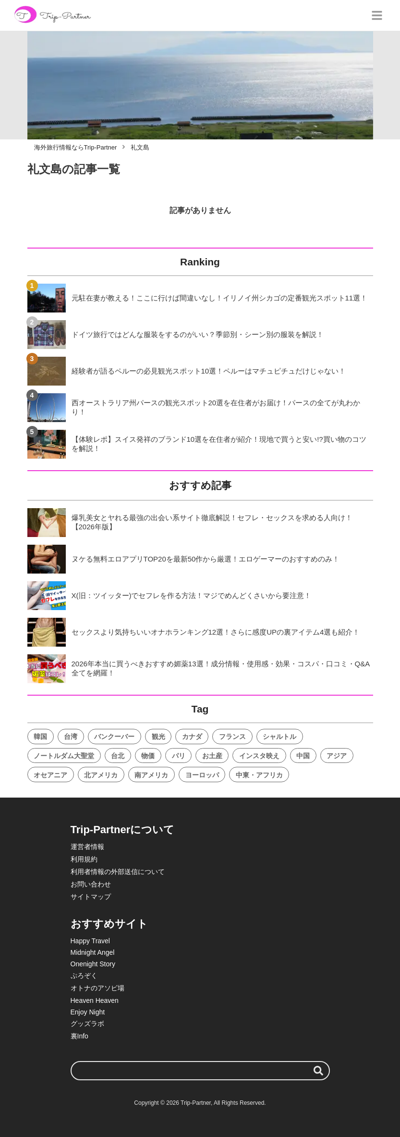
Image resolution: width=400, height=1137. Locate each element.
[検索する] (318, 1070)
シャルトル (279, 736)
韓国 (40, 736)
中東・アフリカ (259, 775)
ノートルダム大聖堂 (64, 756)
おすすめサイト (109, 924)
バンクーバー (114, 736)
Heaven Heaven (95, 1000)
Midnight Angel (93, 952)
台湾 (70, 736)
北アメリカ (101, 775)
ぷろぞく (84, 975)
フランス (232, 736)
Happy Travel (90, 941)
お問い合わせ (91, 884)
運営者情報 (87, 846)
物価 (148, 756)
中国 (303, 756)
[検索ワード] (200, 1070)
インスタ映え (259, 756)
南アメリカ (151, 775)
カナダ (192, 736)
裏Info (79, 1036)
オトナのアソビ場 (97, 988)
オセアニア (50, 775)
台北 (117, 756)
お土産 (212, 756)
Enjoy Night (88, 1012)
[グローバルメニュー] (376, 15)
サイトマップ (91, 896)
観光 (158, 736)
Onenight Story (93, 964)
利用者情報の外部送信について (118, 871)
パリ (178, 756)
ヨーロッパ (202, 775)
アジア (337, 756)
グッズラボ (87, 1023)
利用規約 (84, 859)
